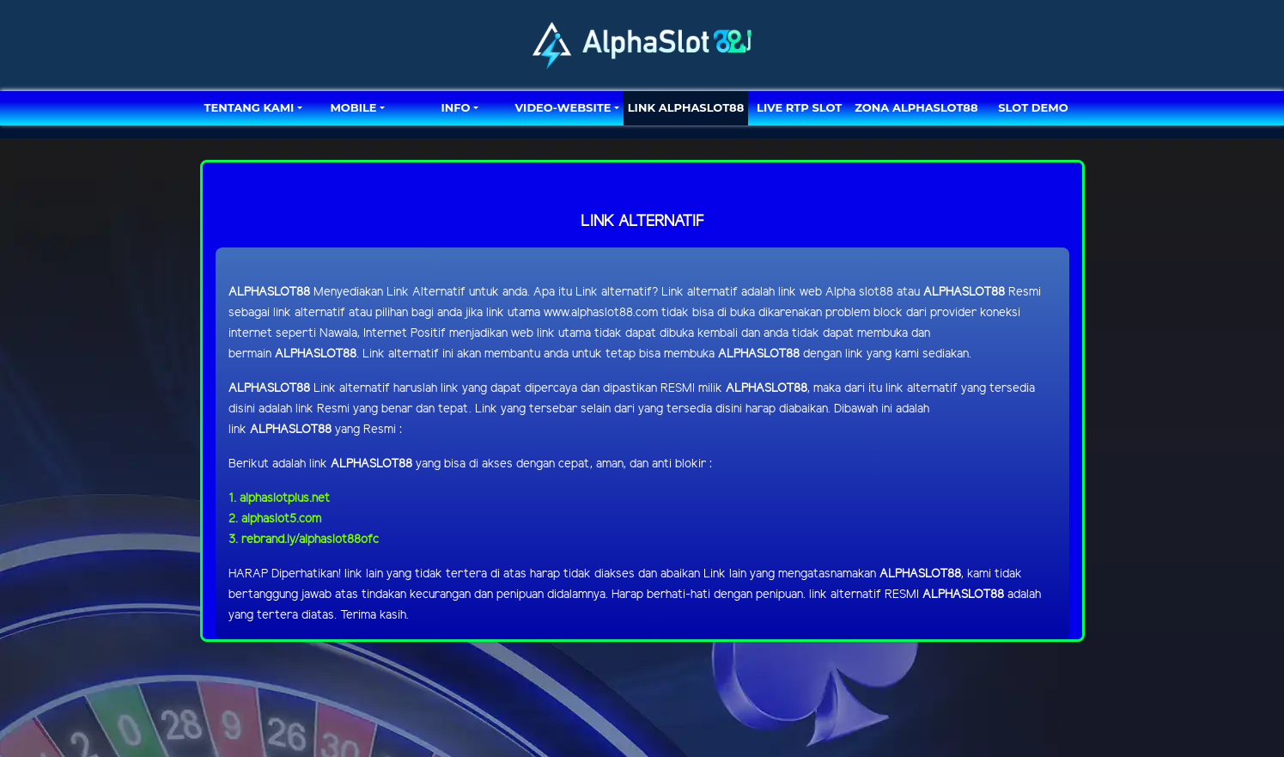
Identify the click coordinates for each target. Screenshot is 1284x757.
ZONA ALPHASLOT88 (916, 107)
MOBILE (353, 107)
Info (455, 107)
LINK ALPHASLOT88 (686, 107)
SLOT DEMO (1033, 107)
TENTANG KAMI (249, 107)
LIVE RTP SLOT (799, 107)
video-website (563, 107)
